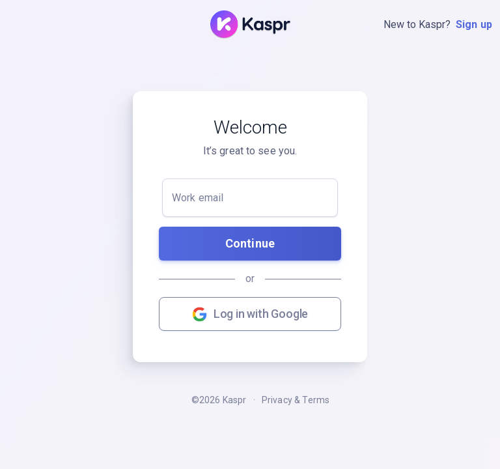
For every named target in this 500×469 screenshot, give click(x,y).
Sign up (474, 24)
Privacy (277, 400)
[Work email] (250, 197)
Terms (315, 400)
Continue (250, 243)
